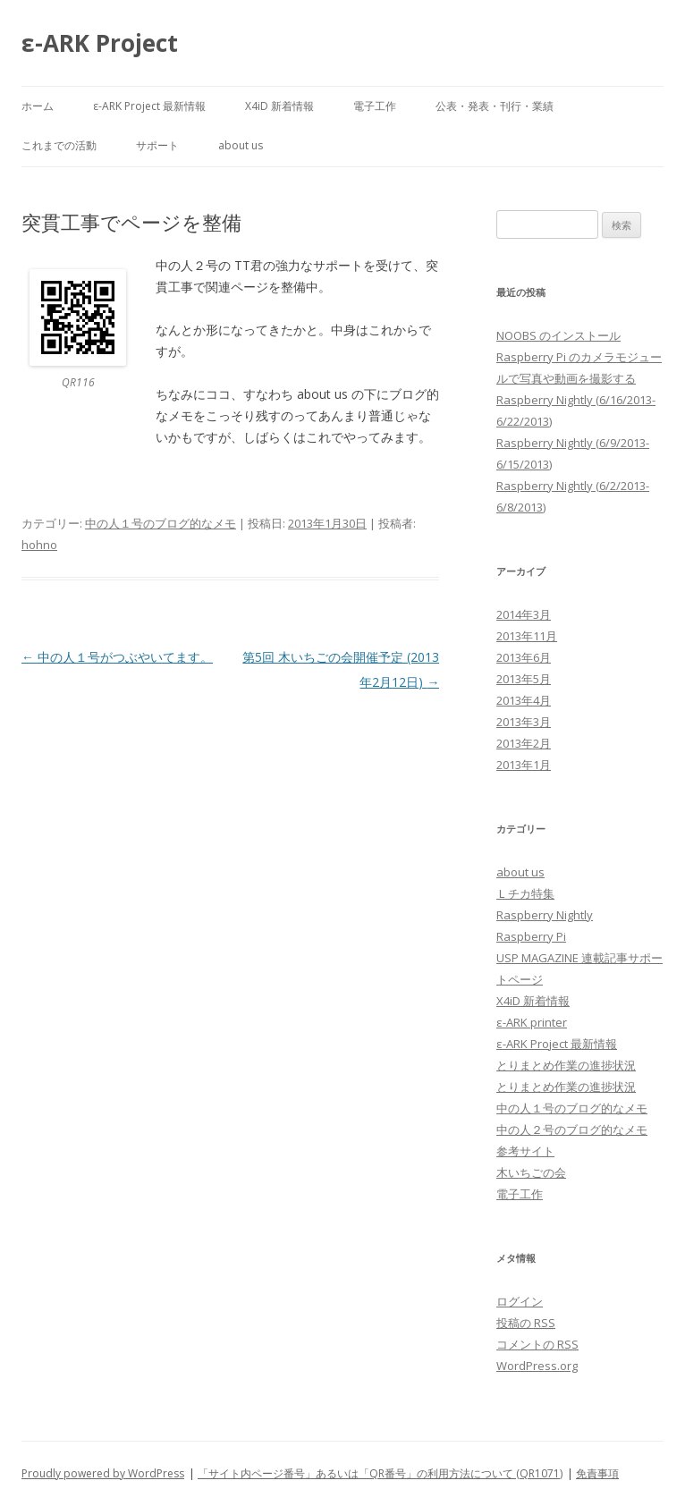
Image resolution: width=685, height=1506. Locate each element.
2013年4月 (523, 700)
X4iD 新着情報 (279, 106)
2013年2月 (523, 743)
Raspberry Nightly (544, 915)
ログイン (519, 1301)
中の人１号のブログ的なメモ (160, 523)
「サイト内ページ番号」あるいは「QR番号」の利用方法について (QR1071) (380, 1473)
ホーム (37, 106)
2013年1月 (523, 765)
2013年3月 (523, 722)
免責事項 (597, 1473)
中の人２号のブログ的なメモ (571, 1129)
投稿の (525, 1323)
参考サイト (525, 1151)
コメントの (537, 1344)
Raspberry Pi (531, 936)
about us (240, 145)
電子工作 (374, 106)
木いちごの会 (531, 1172)
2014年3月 (523, 614)
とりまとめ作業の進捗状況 (566, 1065)
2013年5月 (523, 679)
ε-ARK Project (99, 43)
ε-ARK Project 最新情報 (149, 106)
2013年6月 (523, 657)
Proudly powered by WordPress (102, 1473)
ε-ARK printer (531, 1022)
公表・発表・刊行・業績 (495, 106)
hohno (39, 545)
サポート (157, 145)
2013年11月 (526, 636)
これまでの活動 (59, 145)
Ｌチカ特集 (525, 893)
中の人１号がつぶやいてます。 (117, 656)
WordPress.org (537, 1366)
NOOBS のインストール (558, 335)
